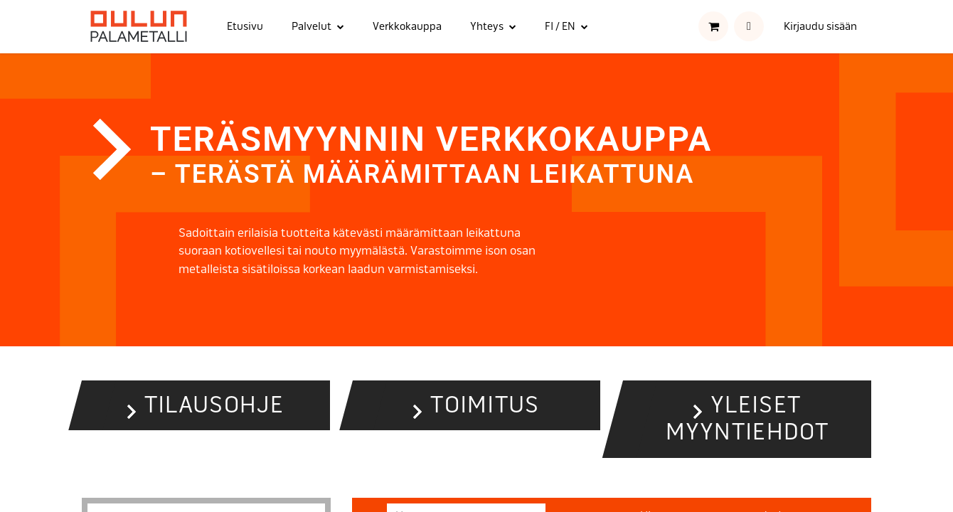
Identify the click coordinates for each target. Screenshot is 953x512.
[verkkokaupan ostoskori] (713, 26)
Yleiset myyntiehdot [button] (747, 418)
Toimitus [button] (484, 405)
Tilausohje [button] (214, 405)
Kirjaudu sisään (820, 26)
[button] (749, 26)
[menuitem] (245, 26)
